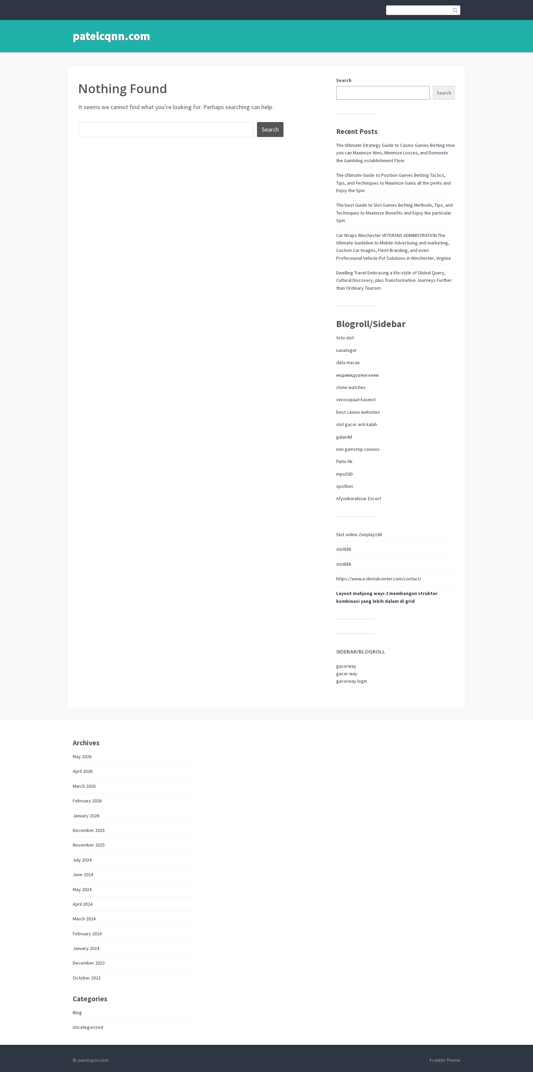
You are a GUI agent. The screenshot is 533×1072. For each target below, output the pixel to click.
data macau (348, 362)
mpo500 (344, 474)
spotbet (344, 486)
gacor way (346, 673)
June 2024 (83, 874)
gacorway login (351, 681)
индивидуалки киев (357, 375)
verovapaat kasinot (356, 399)
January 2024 (86, 948)
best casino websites (358, 412)
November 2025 (89, 845)
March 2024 (84, 919)
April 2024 (82, 904)
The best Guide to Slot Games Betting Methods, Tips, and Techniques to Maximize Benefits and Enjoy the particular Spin (394, 212)
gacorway (346, 666)
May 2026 (82, 756)
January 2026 (86, 816)
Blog (77, 1012)
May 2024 (82, 889)
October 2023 (87, 978)
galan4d (344, 437)
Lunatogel (346, 350)
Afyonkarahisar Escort (358, 498)
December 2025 (89, 830)
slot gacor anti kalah (356, 424)
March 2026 (84, 786)
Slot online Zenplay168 (359, 534)
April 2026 (82, 771)
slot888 (343, 549)
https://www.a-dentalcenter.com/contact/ (378, 579)
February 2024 (87, 934)
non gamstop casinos (358, 449)
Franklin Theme (445, 1060)
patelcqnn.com (111, 36)
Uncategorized (88, 1027)
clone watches (351, 387)
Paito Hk (344, 461)
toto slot (345, 338)
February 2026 (87, 801)
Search (343, 80)
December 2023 (89, 963)
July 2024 (82, 860)
